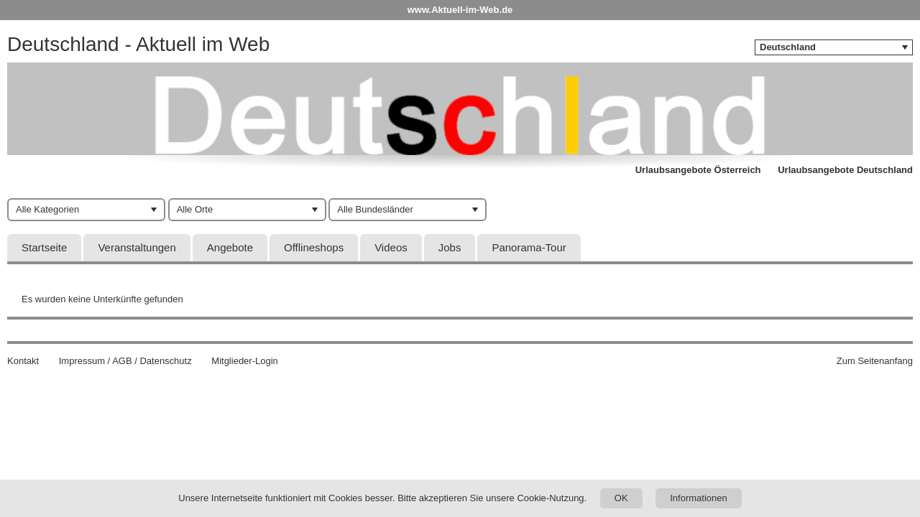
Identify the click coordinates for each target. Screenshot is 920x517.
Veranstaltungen (136, 247)
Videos (391, 247)
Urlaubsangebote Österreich (698, 169)
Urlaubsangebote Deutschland (845, 169)
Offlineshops (314, 247)
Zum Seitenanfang (875, 360)
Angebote (230, 247)
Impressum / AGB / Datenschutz (125, 360)
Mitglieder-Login (244, 360)
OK (621, 498)
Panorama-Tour (529, 247)
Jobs (449, 247)
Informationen (698, 498)
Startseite (44, 247)
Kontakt (23, 360)
